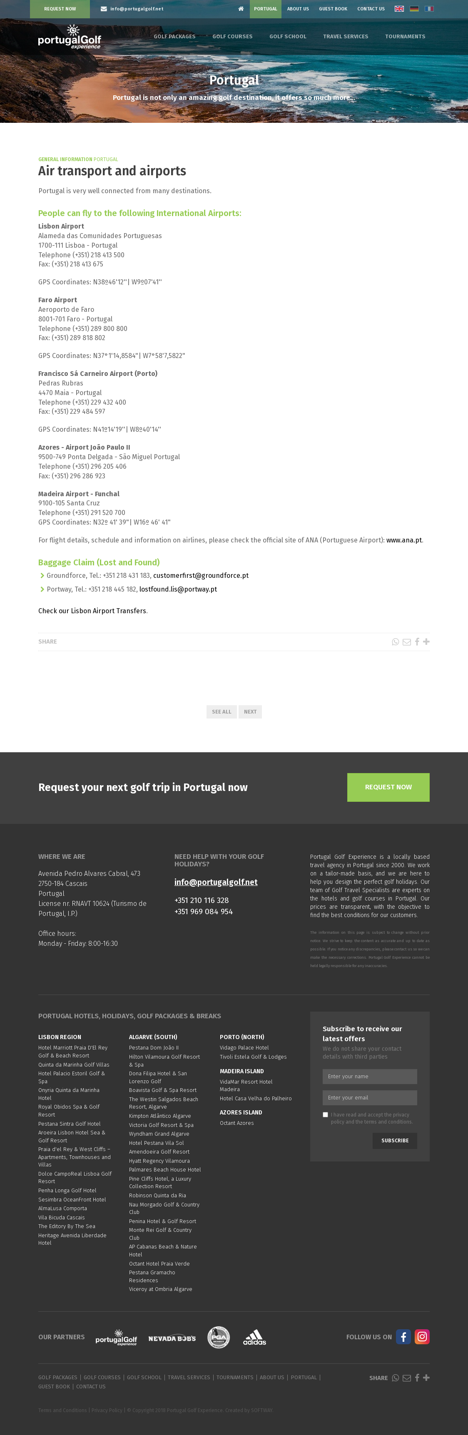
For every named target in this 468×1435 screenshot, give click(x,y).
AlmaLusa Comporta (62, 1208)
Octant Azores (237, 1123)
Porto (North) (242, 1037)
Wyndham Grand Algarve (159, 1134)
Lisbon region (59, 1037)
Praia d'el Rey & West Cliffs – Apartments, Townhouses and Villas (74, 1157)
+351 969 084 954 (203, 911)
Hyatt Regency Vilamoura (159, 1161)
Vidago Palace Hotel (244, 1048)
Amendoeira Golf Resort (159, 1152)
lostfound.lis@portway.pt (178, 589)
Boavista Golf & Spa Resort (163, 1090)
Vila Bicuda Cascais (61, 1217)
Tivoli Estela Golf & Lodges (253, 1057)
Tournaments (405, 36)
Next (250, 712)
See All (222, 712)
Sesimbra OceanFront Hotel (72, 1199)
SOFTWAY (261, 1410)
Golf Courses (232, 36)
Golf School (287, 36)
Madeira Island (242, 1071)
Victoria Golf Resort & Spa (161, 1125)
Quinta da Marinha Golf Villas (74, 1065)
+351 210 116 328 (201, 900)
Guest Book (333, 9)
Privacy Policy (107, 1410)
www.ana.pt (404, 540)
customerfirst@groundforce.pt (201, 575)
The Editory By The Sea (66, 1226)
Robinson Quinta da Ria (157, 1195)
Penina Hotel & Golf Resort (162, 1221)
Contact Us (371, 9)
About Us (298, 9)
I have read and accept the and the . (368, 1118)
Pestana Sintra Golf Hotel (69, 1124)
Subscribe (394, 1141)
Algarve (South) (153, 1037)
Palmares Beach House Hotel (165, 1169)
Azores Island (241, 1112)
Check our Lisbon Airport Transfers (92, 611)
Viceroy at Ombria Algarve (160, 1289)
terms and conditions (388, 1122)
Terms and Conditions (62, 1410)
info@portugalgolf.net (216, 882)
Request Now (60, 9)
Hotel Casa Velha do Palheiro (256, 1098)
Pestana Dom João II (154, 1048)
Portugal (265, 9)
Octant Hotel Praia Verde (159, 1264)
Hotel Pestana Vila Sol (156, 1143)
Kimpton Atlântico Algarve (160, 1116)
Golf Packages (175, 36)
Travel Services (345, 36)
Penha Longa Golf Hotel (67, 1190)
